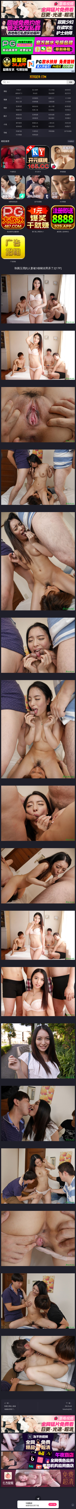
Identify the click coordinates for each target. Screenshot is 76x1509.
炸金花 (35, 93)
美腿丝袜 (19, 118)
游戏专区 (68, 90)
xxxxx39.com (38, 77)
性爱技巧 (68, 126)
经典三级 (35, 110)
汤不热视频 (67, 131)
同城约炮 (19, 131)
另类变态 (68, 110)
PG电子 (18, 90)
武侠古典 (68, 123)
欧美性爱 (68, 106)
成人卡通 (51, 106)
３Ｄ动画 (68, 98)
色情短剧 (35, 135)
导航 (5, 132)
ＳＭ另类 (68, 102)
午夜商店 (35, 131)
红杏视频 (19, 135)
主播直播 (51, 102)
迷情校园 (19, 126)
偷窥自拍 (19, 115)
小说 (5, 124)
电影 (5, 108)
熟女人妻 (19, 102)
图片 (5, 116)
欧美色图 (51, 115)
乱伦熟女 (51, 110)
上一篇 (10, 1406)
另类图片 (68, 118)
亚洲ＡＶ (19, 98)
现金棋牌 (51, 93)
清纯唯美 (35, 118)
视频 (5, 99)
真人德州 (35, 90)
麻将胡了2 (19, 93)
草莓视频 (51, 131)
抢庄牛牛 (68, 93)
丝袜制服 (35, 102)
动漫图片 (68, 115)
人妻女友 (51, 123)
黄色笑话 (51, 126)
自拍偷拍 (35, 98)
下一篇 (66, 1406)
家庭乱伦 (35, 123)
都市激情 (19, 123)
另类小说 (35, 126)
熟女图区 (51, 118)
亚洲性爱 (19, 106)
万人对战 (51, 90)
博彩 (5, 91)
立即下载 (52, 1504)
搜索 (70, 82)
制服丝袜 (19, 110)
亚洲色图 (35, 115)
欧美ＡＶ (51, 98)
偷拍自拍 (35, 106)
